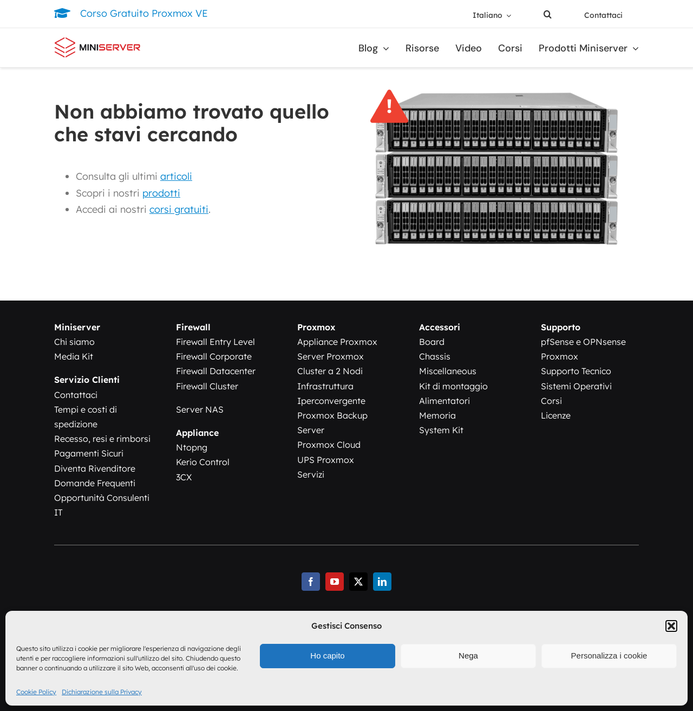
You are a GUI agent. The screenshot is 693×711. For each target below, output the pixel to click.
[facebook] (311, 581)
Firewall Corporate (214, 356)
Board (431, 341)
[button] (671, 626)
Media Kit (73, 356)
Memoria (437, 415)
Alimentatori (444, 400)
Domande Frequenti (94, 483)
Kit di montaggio (453, 386)
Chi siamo (74, 341)
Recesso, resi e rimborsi (102, 438)
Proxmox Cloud (329, 444)
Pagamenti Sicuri (88, 453)
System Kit (441, 430)
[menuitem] (491, 15)
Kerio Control (203, 461)
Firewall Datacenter (216, 371)
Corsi (551, 400)
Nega (468, 655)
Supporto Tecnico (576, 371)
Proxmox (559, 356)
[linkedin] (382, 581)
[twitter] (358, 581)
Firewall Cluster (207, 386)
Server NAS (200, 409)
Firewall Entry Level (215, 341)
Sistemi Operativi (576, 386)
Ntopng (191, 447)
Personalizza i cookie (609, 655)
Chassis (434, 356)
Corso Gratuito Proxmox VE (144, 13)
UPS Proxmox (325, 459)
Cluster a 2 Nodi (330, 371)
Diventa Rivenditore (94, 468)
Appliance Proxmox (337, 341)
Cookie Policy (36, 692)
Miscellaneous (447, 371)
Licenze (556, 415)
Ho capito (327, 655)
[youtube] (334, 581)
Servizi (310, 474)
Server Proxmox (330, 356)
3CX (184, 477)
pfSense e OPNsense (583, 341)
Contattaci (75, 394)
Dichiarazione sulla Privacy (102, 692)
